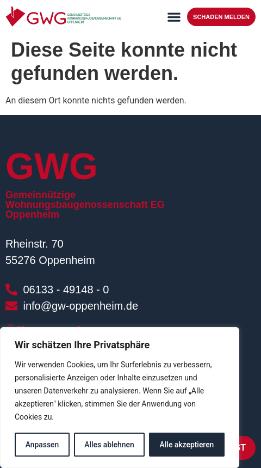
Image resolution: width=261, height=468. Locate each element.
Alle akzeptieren (186, 444)
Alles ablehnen (109, 444)
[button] (173, 16)
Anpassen (42, 444)
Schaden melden (221, 17)
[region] (119, 398)
